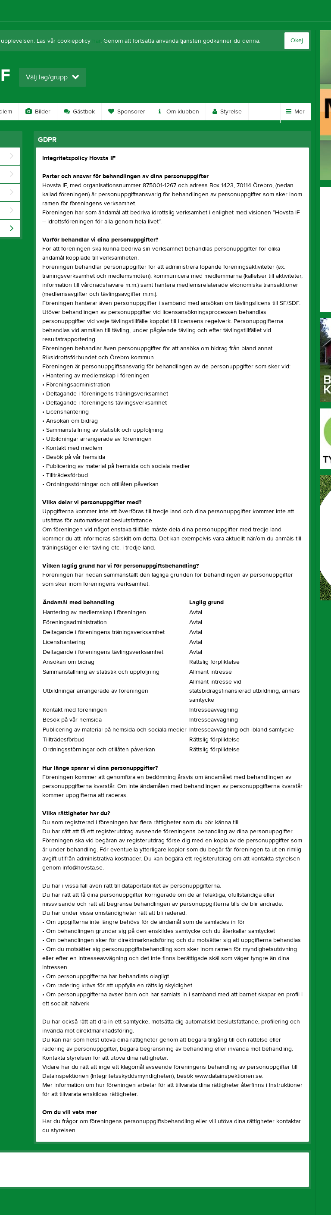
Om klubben (179, 112)
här (96, 41)
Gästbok (79, 112)
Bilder (37, 112)
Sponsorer (126, 112)
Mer (295, 112)
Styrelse (227, 112)
